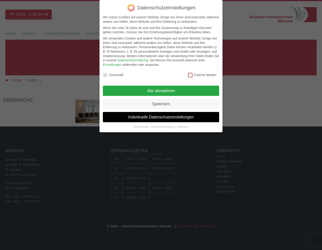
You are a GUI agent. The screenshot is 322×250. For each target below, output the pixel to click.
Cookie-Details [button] (141, 126)
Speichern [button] (161, 103)
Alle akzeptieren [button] (161, 90)
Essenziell (113, 74)
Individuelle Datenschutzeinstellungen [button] (161, 116)
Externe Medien (202, 74)
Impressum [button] (183, 126)
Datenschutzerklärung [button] (163, 126)
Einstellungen (112, 64)
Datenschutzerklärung (133, 59)
